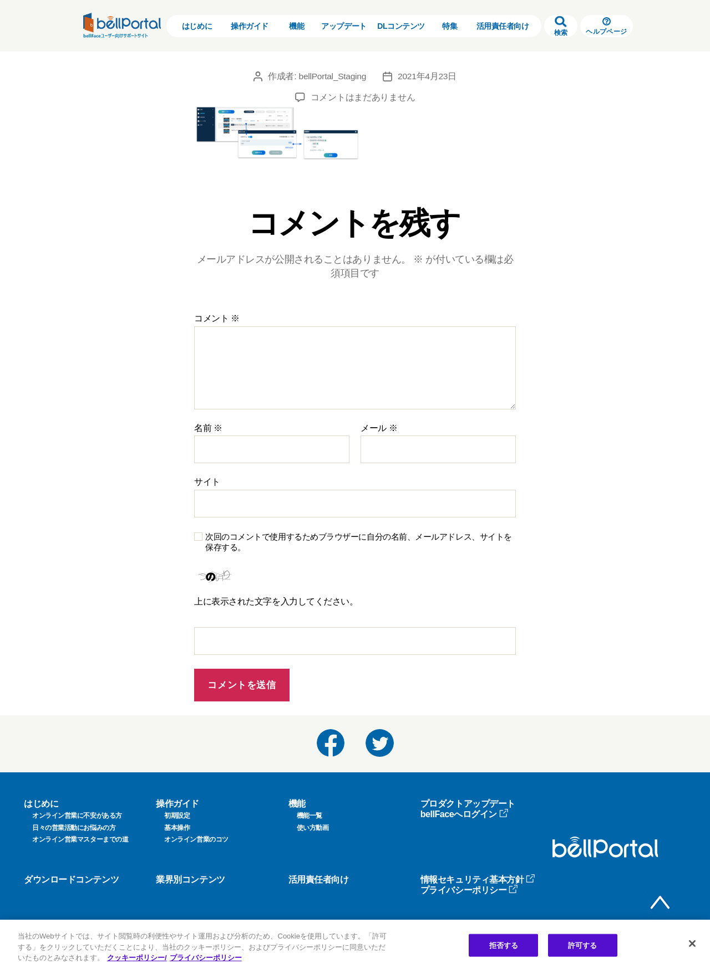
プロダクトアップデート (467, 803)
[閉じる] (692, 943)
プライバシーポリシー (469, 890)
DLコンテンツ (401, 26)
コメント (217, 318)
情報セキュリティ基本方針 (478, 879)
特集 (449, 26)
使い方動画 (313, 828)
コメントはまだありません (363, 97)
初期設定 (177, 815)
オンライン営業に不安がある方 (77, 815)
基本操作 (177, 828)
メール (379, 428)
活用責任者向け (502, 26)
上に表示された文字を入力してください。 (276, 601)
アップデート (343, 26)
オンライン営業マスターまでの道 (80, 839)
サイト (207, 481)
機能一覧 (309, 815)
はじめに (197, 26)
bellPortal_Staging (332, 76)
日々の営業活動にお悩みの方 (73, 828)
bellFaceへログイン (464, 814)
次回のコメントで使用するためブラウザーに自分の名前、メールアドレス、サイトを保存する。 (358, 542)
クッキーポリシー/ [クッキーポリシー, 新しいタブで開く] (137, 957)
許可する (582, 945)
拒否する (504, 945)
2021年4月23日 (428, 76)
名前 (208, 428)
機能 (296, 26)
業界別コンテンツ (190, 879)
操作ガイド (249, 26)
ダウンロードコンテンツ (71, 879)
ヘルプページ (606, 26)
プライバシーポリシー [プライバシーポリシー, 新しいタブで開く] (206, 957)
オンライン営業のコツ (196, 839)
